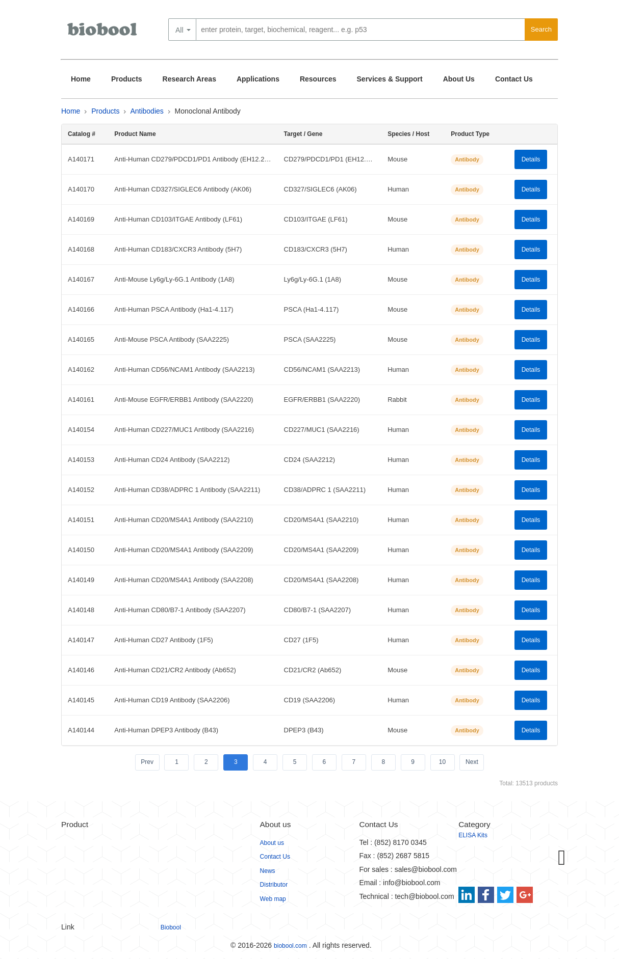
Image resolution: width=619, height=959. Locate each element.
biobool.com (290, 945)
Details (531, 159)
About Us (459, 79)
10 (442, 761)
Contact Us (514, 79)
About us (272, 842)
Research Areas (189, 79)
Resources (318, 79)
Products (126, 79)
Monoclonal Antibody (208, 111)
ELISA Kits (472, 835)
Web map (273, 898)
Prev (147, 761)
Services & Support (390, 79)
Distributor (274, 884)
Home (81, 79)
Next (472, 761)
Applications (258, 79)
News (267, 870)
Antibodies (146, 111)
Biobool (171, 927)
